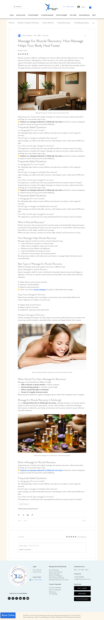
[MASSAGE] (82, 593)
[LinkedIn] (20, 598)
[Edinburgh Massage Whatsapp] (24, 598)
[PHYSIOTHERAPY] (82, 599)
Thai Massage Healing (81, 23)
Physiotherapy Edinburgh (56, 578)
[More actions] (85, 35)
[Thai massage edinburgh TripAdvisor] (27, 598)
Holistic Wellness (48, 23)
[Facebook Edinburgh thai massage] (13, 598)
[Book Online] (7, 615)
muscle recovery (23, 504)
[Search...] (20, 7)
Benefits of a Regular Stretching (28, 23)
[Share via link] (32, 515)
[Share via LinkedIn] (28, 515)
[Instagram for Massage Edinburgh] (9, 598)
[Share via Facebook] (19, 515)
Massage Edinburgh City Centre (59, 580)
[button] (90, 7)
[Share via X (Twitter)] (23, 515)
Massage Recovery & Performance (28, 508)
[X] (16, 598)
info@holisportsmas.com (82, 579)
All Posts (11, 23)
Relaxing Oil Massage (55, 576)
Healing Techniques (63, 23)
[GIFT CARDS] (82, 588)
